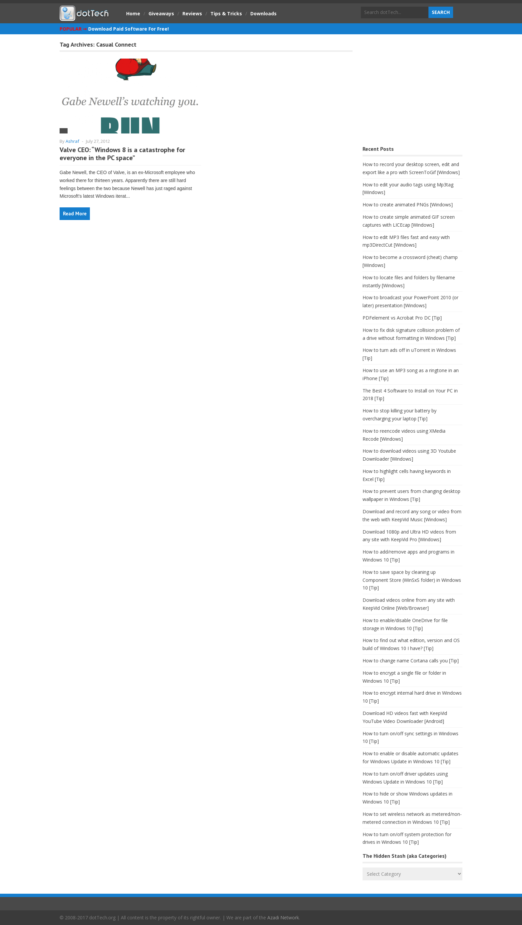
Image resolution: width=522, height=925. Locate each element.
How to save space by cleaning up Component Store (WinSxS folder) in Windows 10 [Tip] (412, 580)
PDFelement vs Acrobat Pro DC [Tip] (402, 318)
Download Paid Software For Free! (128, 29)
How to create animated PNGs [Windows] (408, 204)
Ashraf (72, 141)
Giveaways (161, 13)
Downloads (263, 13)
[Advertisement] (412, 91)
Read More (75, 213)
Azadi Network (283, 917)
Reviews (192, 13)
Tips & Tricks (226, 13)
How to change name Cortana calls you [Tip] (411, 660)
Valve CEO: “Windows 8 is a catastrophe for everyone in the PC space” (122, 153)
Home (133, 13)
